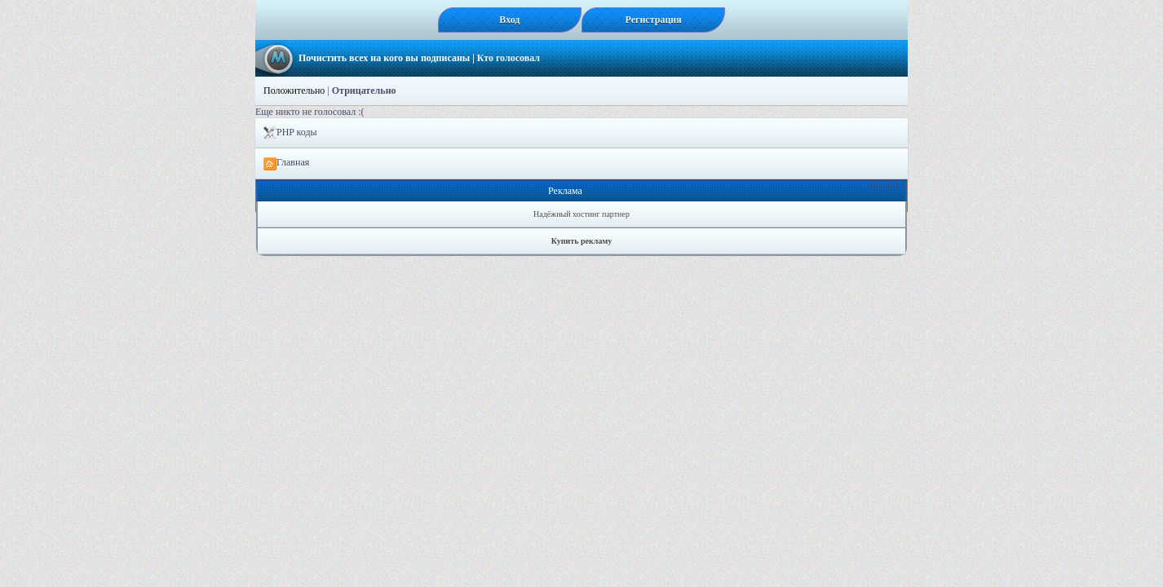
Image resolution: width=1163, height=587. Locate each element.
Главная (286, 163)
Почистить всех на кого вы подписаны (384, 58)
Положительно (294, 90)
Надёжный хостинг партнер (581, 214)
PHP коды (290, 132)
